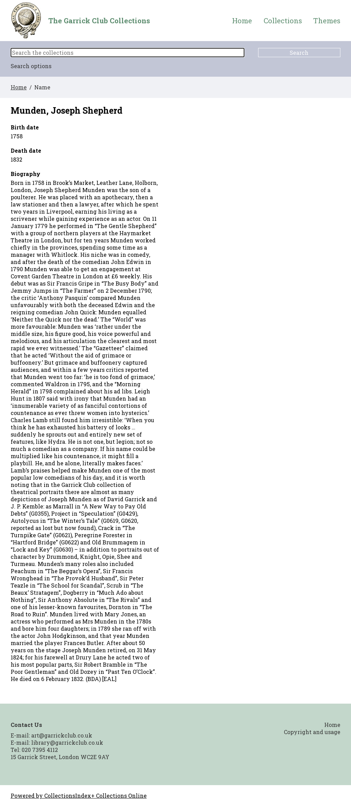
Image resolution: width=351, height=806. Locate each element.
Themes (326, 20)
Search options (31, 66)
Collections (283, 20)
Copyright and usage (312, 731)
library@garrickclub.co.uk (67, 742)
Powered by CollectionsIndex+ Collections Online (79, 795)
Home (242, 20)
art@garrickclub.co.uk (61, 735)
